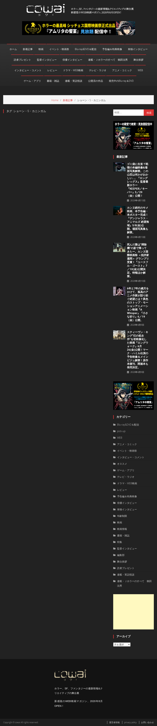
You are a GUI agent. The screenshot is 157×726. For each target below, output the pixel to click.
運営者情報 (114, 722)
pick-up (121, 431)
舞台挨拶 (138, 59)
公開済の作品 (95, 80)
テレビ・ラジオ (97, 70)
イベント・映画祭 (59, 49)
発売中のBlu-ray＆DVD (121, 80)
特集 (119, 542)
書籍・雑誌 (53, 80)
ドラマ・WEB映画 (73, 70)
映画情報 (122, 529)
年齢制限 (122, 516)
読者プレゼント (22, 59)
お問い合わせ (147, 722)
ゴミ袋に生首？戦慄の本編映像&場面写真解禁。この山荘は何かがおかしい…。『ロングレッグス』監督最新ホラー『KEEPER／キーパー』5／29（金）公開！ (137, 179)
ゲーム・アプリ (32, 80)
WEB (140, 70)
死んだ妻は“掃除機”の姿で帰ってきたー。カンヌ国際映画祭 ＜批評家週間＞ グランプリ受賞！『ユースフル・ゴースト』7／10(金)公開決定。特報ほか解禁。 (138, 260)
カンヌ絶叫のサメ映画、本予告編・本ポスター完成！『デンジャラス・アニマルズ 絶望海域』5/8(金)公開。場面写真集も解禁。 (138, 220)
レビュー (52, 70)
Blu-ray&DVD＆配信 (85, 49)
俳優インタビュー (72, 59)
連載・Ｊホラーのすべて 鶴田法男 (108, 59)
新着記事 (28, 49)
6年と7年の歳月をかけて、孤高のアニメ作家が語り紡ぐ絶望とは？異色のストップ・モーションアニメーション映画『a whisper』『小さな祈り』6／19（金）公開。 (138, 304)
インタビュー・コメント (28, 70)
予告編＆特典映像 (112, 49)
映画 (40, 49)
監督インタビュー (47, 59)
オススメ (122, 463)
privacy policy (130, 722)
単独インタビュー (138, 49)
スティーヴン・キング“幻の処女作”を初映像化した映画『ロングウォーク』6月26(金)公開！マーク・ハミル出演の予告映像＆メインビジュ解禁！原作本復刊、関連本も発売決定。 (137, 350)
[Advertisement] (133, 611)
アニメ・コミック (122, 70)
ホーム (13, 49)
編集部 (121, 555)
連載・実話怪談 (73, 80)
